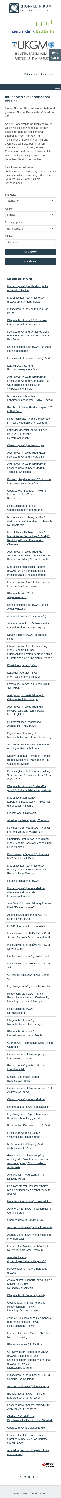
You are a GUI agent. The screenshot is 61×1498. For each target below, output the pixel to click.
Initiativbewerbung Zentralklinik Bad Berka (27, 311)
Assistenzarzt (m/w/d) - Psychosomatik (29, 1227)
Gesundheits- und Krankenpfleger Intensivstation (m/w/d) (26, 1056)
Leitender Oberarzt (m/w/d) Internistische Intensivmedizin (24, 674)
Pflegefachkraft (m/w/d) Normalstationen (20, 1010)
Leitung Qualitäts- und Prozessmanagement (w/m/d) (24, 367)
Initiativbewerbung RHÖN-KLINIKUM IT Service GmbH (30, 946)
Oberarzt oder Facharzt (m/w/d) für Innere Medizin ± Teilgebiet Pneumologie (27, 494)
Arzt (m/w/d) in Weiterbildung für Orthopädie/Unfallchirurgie (25, 697)
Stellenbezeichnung (21, 278)
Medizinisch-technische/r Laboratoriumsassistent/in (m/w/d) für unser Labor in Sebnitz (28, 801)
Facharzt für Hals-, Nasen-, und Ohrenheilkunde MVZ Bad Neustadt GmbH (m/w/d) (27, 1439)
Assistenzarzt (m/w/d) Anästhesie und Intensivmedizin (29, 1236)
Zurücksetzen (30, 252)
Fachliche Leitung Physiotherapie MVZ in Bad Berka (29, 409)
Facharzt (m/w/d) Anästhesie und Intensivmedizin (26, 1067)
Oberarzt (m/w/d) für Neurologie (25, 445)
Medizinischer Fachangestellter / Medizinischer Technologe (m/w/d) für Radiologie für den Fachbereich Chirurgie (28, 538)
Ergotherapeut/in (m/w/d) (21, 813)
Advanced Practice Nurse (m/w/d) (26, 616)
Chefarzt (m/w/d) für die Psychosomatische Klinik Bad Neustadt (29, 1418)
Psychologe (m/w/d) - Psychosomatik (28, 986)
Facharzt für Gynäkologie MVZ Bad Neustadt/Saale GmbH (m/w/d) (27, 1248)
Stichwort (10, 236)
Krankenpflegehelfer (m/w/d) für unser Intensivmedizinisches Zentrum (29, 481)
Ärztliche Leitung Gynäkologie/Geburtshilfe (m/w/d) (26, 1259)
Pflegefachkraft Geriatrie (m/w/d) (26, 1295)
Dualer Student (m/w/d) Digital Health (28, 956)
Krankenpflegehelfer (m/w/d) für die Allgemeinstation (27, 606)
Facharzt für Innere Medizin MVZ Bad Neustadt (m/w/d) (29, 1335)
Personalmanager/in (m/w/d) (23, 881)
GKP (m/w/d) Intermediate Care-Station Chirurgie (30, 1044)
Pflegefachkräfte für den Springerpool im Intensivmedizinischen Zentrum (28, 420)
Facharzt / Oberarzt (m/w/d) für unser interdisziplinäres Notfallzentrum (28, 829)
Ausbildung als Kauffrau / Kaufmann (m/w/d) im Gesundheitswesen (28, 746)
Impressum (47, 74)
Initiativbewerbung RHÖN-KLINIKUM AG (28, 965)
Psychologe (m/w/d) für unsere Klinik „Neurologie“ (28, 686)
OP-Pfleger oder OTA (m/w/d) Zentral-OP (29, 977)
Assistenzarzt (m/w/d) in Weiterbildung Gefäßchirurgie (29, 1210)
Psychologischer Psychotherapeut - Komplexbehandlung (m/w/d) (27, 1116)
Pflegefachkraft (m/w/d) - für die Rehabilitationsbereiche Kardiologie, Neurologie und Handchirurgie (28, 997)
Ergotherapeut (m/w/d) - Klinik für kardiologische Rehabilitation (26, 1395)
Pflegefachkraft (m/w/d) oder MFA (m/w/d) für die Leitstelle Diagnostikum (29, 788)
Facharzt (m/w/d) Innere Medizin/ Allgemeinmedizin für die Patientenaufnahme (26, 892)
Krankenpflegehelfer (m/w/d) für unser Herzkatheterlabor (29, 349)
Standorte (10, 194)
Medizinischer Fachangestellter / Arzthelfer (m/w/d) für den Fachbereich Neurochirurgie (29, 521)
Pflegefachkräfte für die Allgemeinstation (20, 595)
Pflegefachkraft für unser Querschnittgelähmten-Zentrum (25, 507)
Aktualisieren (30, 261)
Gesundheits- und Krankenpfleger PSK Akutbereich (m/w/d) (29, 1090)
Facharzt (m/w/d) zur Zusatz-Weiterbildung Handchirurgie (24, 1134)
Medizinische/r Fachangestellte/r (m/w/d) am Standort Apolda (26, 299)
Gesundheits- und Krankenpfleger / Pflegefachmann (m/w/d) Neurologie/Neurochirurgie (27, 1306)
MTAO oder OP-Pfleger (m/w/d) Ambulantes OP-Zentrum (25, 1146)
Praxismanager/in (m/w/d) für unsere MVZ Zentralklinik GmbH (28, 856)
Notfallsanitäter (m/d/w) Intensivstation (29, 1201)
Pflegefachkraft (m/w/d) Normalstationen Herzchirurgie (24, 1022)
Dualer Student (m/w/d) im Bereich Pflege (27, 636)
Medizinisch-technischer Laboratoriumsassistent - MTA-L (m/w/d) (30, 398)
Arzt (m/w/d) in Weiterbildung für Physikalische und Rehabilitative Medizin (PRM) (26, 710)
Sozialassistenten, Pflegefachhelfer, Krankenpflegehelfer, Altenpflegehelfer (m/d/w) (29, 1190)
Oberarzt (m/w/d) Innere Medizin (26, 1099)
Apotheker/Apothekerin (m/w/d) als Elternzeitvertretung (27, 916)
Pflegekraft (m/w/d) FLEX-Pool (24, 1344)
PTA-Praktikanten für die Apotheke (27, 926)
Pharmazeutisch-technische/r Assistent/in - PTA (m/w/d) (24, 724)
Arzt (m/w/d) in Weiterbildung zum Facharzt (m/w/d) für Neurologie (26, 454)
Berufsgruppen (13, 222)
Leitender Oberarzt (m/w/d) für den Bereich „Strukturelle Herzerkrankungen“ (27, 434)
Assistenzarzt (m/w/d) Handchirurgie (28, 1386)
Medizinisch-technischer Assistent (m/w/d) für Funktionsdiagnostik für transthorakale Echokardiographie (27, 571)
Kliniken (9, 208)
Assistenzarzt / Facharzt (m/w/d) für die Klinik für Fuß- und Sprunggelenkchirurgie (29, 1284)
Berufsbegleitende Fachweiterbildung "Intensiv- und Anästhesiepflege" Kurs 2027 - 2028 (29, 775)
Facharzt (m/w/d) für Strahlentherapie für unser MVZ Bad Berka (28, 584)
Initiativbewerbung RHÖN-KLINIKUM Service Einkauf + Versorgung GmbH (28, 935)
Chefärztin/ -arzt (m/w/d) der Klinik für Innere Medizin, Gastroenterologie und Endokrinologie (29, 843)
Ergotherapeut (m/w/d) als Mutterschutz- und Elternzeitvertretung (29, 735)
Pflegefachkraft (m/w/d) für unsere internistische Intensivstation (27, 322)
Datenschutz (30, 74)
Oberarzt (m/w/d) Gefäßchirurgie (26, 1427)
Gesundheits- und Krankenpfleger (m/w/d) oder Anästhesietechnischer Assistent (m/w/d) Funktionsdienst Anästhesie (28, 1161)
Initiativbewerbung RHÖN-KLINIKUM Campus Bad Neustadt (28, 1377)
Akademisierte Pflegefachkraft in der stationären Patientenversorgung (28, 625)
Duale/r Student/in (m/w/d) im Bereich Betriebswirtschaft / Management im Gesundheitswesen (29, 759)
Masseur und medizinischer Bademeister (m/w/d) (23, 1078)
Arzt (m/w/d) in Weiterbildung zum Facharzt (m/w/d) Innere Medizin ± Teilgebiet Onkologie (27, 468)
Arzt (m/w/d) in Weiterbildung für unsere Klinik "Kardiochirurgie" (30, 905)
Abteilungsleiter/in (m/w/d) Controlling (28, 820)
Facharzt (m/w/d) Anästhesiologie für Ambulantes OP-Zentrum (28, 1407)
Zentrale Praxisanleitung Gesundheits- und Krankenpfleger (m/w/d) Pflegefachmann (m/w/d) (29, 1322)
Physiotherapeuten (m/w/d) (22, 665)
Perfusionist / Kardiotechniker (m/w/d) (29, 358)
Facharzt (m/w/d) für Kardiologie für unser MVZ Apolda (27, 288)
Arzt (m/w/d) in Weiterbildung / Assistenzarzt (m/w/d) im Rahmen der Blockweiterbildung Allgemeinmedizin (29, 555)
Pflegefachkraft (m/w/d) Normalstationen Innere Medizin (25, 1033)
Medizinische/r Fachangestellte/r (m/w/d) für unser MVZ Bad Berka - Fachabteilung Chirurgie (27, 869)
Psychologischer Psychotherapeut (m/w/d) (27, 1270)
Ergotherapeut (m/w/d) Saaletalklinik (28, 1106)
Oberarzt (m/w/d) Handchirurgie (25, 1220)
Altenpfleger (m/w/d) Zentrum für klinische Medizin (26, 1176)
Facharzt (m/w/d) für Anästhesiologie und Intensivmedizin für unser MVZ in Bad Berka (28, 335)
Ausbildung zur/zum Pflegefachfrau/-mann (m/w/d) (28, 1452)
